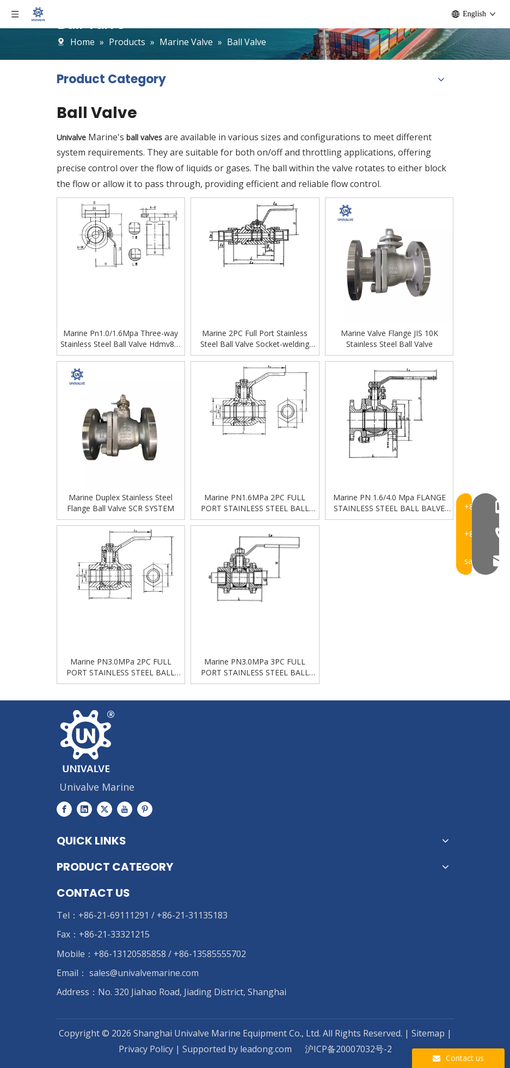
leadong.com (266, 1049)
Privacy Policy (147, 1049)
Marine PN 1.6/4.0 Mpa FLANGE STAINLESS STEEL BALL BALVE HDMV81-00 (389, 503)
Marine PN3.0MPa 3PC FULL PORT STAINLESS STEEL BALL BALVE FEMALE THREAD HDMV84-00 (255, 667)
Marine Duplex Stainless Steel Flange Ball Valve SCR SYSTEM (120, 502)
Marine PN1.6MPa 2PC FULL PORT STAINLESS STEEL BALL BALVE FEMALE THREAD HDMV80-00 (255, 503)
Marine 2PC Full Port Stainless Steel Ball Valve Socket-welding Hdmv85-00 (254, 339)
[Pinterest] (144, 808)
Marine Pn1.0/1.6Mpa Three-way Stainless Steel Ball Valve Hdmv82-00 (120, 339)
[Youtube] (124, 808)
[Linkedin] (84, 808)
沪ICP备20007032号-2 (348, 1049)
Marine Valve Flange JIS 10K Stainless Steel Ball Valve (389, 338)
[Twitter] (104, 808)
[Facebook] (64, 808)
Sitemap (428, 1033)
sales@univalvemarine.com (144, 973)
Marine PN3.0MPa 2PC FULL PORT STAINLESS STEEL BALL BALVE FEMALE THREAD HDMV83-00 (120, 667)
